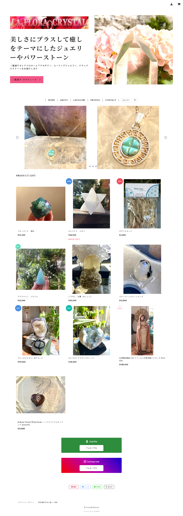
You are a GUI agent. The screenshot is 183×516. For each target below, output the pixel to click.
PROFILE (95, 100)
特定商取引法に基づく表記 (48, 502)
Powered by (92, 511)
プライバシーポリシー (26, 502)
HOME (51, 100)
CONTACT (110, 100)
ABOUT (64, 100)
